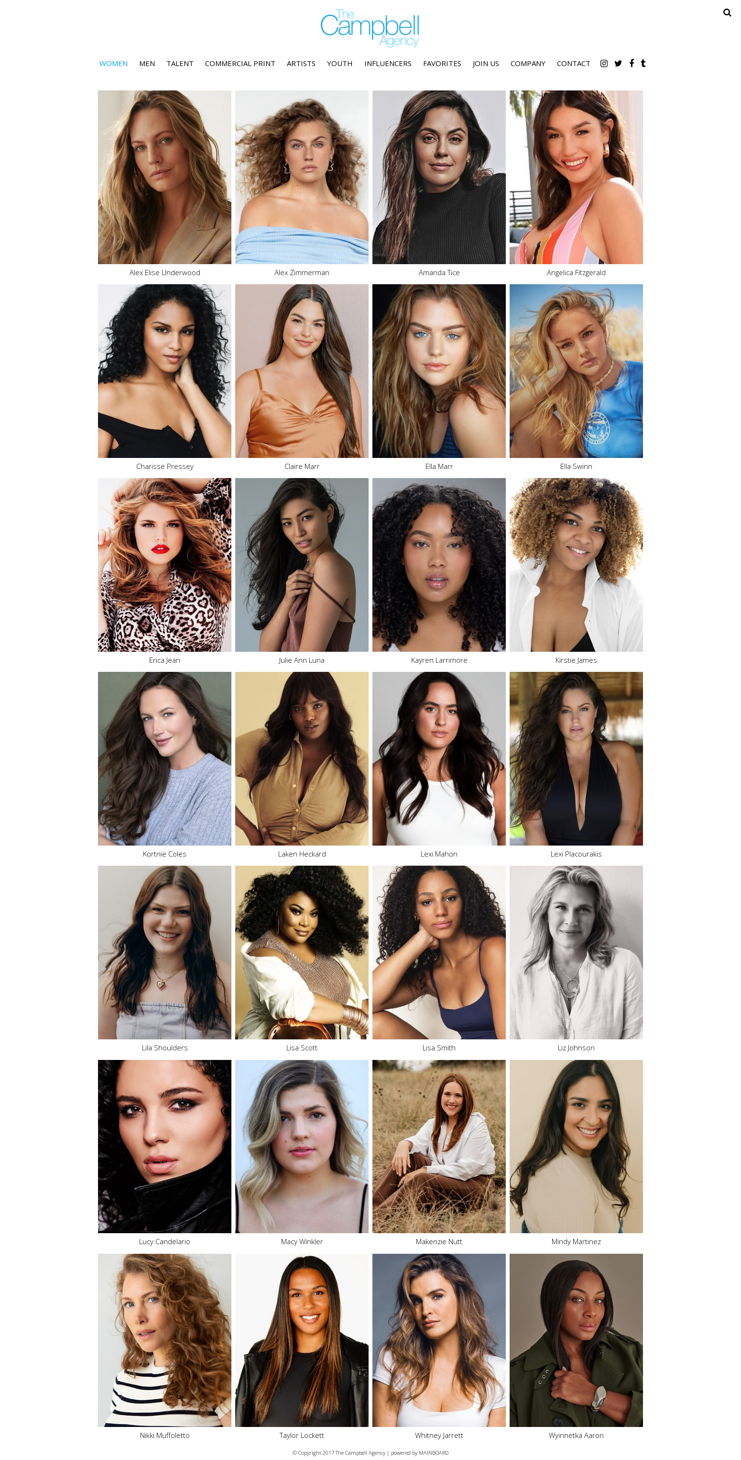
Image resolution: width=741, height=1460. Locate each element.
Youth (340, 63)
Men (147, 63)
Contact (573, 63)
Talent (180, 63)
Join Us (486, 63)
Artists (301, 63)
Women (113, 63)
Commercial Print (240, 63)
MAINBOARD (433, 1452)
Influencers (388, 63)
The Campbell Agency (370, 28)
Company (528, 63)
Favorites (442, 63)
